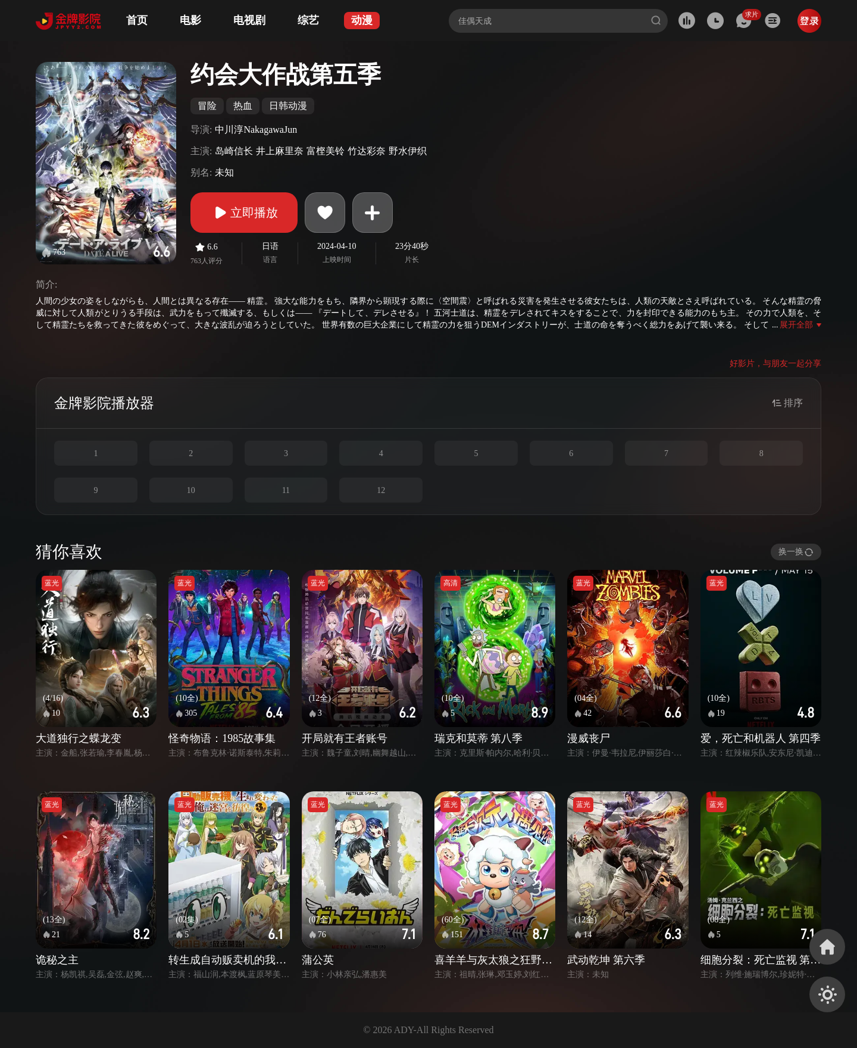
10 (191, 490)
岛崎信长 (234, 151)
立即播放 (244, 212)
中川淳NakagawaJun (256, 129)
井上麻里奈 (280, 151)
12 (381, 490)
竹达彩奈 (367, 151)
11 (286, 490)
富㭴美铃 (325, 151)
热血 (242, 106)
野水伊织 (408, 151)
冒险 (207, 106)
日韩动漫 (288, 106)
